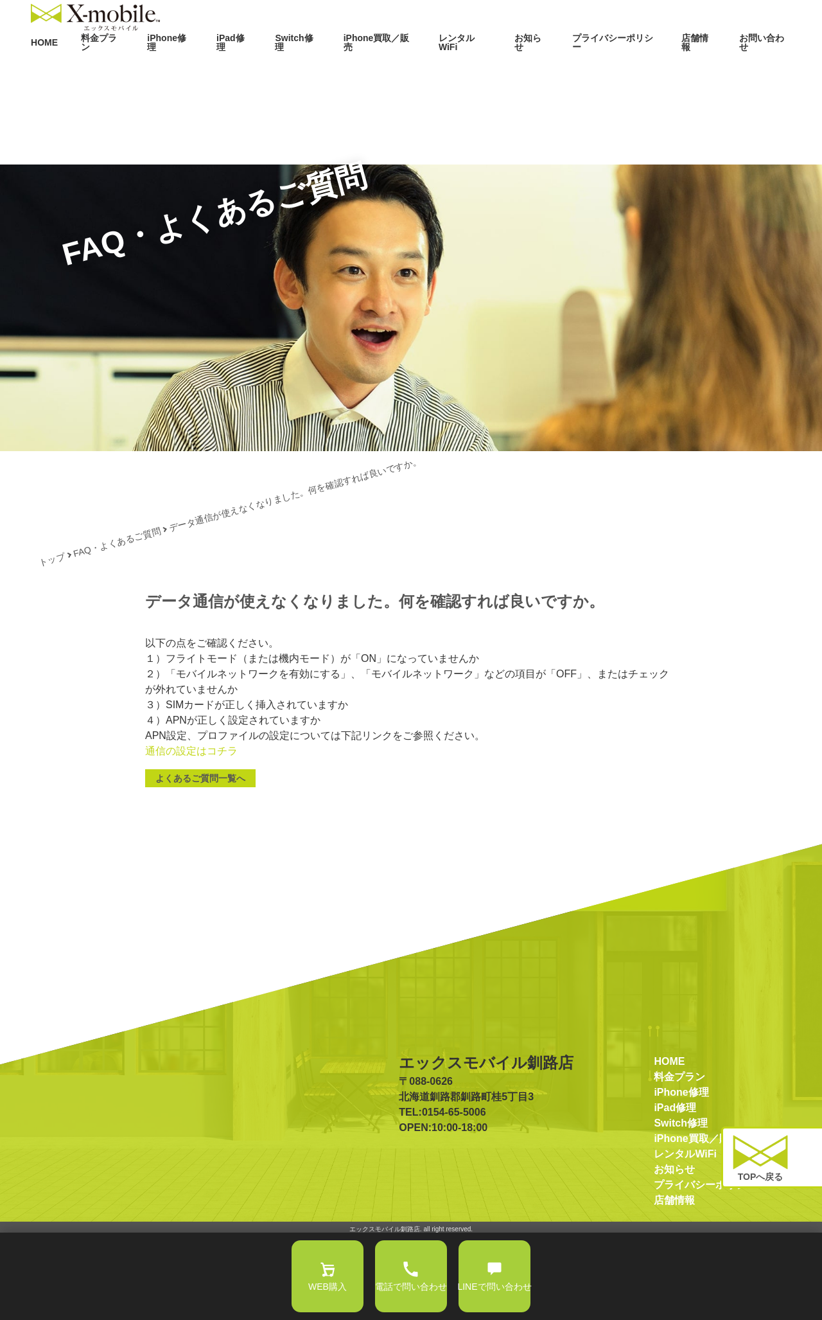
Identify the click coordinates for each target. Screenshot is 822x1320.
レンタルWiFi (490, 69)
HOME (100, 69)
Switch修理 (336, 69)
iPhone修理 (217, 69)
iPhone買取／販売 (412, 69)
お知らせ (552, 69)
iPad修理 (277, 69)
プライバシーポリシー (629, 69)
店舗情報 (706, 69)
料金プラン (155, 69)
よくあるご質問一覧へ (200, 861)
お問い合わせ (768, 69)
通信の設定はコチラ (191, 833)
